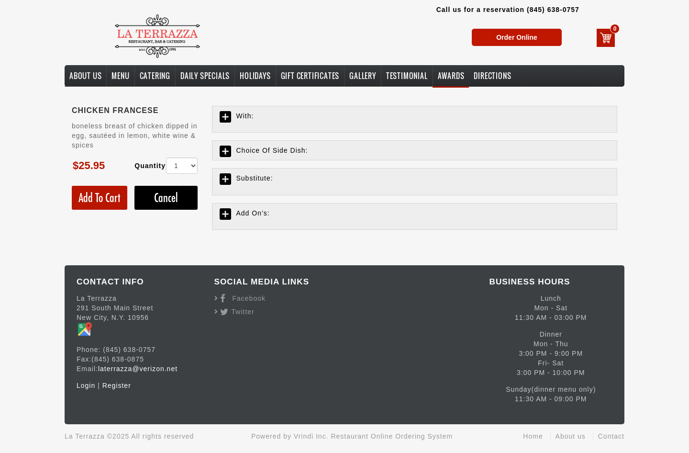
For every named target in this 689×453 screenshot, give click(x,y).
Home (533, 436)
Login (86, 385)
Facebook (249, 298)
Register (116, 385)
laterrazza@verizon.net (138, 369)
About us (571, 436)
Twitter (243, 312)
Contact (611, 436)
